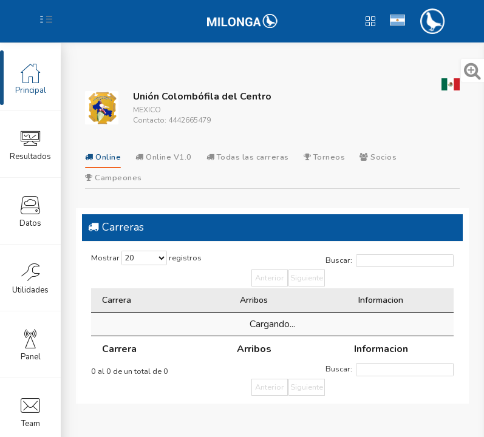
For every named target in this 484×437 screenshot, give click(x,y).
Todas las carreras (247, 157)
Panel (31, 344)
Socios (378, 157)
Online (103, 157)
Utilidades (30, 277)
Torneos (325, 157)
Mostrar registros (146, 258)
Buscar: (390, 260)
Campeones (113, 177)
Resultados (30, 144)
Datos (30, 210)
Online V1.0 (163, 157)
